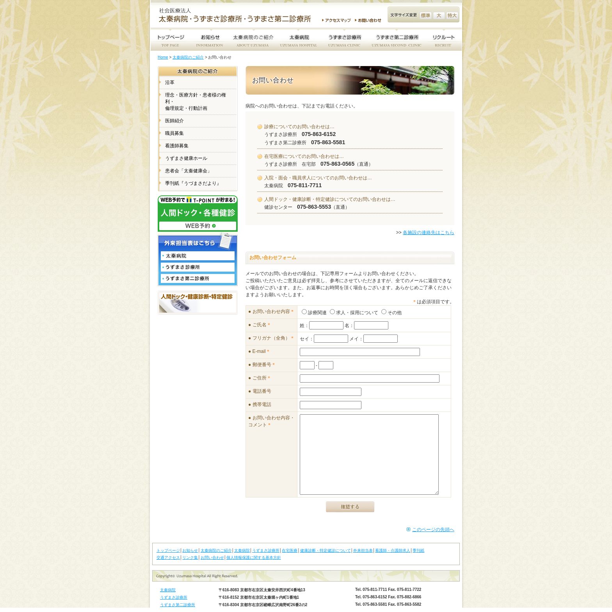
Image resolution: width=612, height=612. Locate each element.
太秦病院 (242, 550)
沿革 (169, 82)
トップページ (168, 550)
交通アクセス (168, 557)
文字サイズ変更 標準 (426, 15)
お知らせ (190, 550)
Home (163, 57)
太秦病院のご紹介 (188, 57)
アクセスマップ (336, 20)
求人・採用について (354, 312)
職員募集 (174, 133)
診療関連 (314, 312)
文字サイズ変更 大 (439, 15)
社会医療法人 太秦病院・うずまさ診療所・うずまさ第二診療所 (238, 16)
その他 (391, 312)
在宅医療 (289, 550)
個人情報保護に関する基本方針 (253, 557)
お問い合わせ (369, 20)
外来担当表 (363, 550)
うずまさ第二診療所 (177, 605)
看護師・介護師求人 (392, 550)
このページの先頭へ (433, 529)
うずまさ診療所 (265, 550)
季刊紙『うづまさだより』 (193, 183)
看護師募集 (177, 146)
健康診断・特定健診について (325, 550)
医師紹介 (174, 120)
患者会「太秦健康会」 (188, 171)
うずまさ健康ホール (186, 158)
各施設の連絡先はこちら (428, 232)
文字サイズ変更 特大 (452, 15)
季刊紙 (418, 550)
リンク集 (190, 557)
